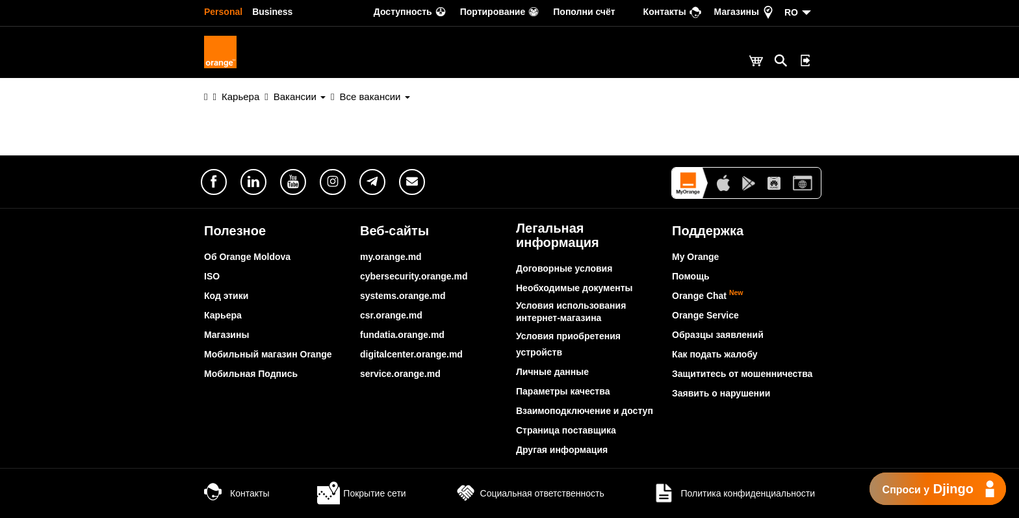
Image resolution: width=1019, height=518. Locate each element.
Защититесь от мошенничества (742, 374)
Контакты (236, 493)
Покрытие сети (361, 493)
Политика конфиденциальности (733, 493)
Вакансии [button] (300, 96)
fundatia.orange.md (402, 335)
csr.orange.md (391, 315)
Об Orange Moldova (247, 257)
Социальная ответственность (529, 493)
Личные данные (552, 372)
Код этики (226, 296)
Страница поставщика (566, 430)
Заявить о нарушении (721, 393)
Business (272, 11)
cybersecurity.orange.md (413, 276)
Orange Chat (707, 296)
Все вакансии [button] (375, 96)
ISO (212, 276)
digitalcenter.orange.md (411, 354)
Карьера (240, 96)
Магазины (226, 335)
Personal (223, 11)
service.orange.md (400, 374)
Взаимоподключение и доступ (584, 411)
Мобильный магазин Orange (268, 354)
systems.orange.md (403, 296)
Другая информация (562, 450)
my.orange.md (391, 257)
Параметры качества (563, 391)
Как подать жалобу (715, 354)
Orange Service (705, 315)
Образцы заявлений (718, 335)
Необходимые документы (574, 288)
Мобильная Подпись (251, 374)
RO (791, 12)
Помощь (691, 276)
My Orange (695, 257)
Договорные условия (564, 268)
